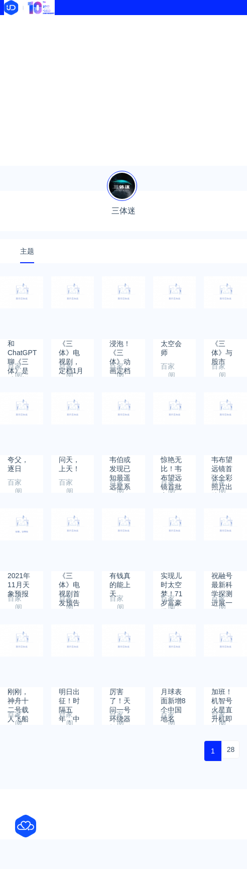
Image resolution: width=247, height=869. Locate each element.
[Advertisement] (123, 90)
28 (231, 749)
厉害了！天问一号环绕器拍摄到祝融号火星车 (120, 696)
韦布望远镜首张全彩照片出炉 (221, 464)
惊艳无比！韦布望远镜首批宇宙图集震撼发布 (171, 464)
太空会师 (171, 348)
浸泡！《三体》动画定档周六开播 (120, 348)
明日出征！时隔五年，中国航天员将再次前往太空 (69, 696)
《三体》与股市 (221, 348)
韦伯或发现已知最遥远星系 (120, 464)
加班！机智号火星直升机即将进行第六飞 (221, 696)
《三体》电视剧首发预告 (69, 580)
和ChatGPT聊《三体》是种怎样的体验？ (22, 348)
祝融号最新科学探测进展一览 (221, 580)
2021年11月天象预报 (19, 580)
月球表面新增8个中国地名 (173, 696)
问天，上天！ (69, 464)
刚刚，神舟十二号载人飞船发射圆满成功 (18, 696)
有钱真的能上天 (120, 580)
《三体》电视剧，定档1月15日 (71, 348)
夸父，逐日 (18, 464)
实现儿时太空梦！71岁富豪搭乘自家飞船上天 (172, 580)
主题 (27, 251)
